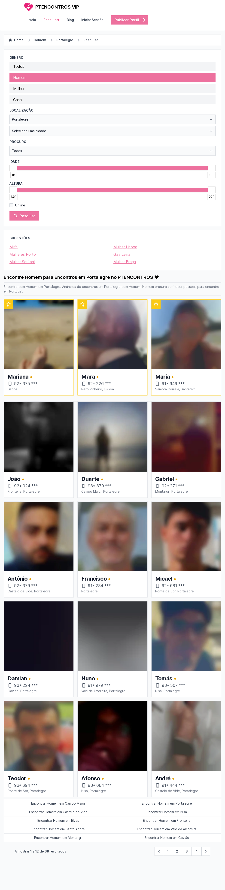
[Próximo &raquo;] (205, 851)
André (165, 778)
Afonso (92, 778)
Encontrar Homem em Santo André (58, 829)
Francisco (95, 578)
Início (31, 20)
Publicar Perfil (130, 20)
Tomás (165, 678)
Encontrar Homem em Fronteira (167, 820)
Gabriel (166, 479)
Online (20, 205)
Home (16, 40)
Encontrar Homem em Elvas (58, 820)
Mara (164, 376)
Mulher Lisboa (125, 247)
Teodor (19, 778)
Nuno (90, 678)
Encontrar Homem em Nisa (167, 812)
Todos (18, 66)
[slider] (13, 168)
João (16, 479)
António (20, 578)
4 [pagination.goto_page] (196, 851)
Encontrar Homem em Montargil (58, 838)
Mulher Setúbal (22, 261)
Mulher (18, 88)
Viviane (19, 376)
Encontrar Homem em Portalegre (167, 803)
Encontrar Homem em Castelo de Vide (58, 812)
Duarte (92, 479)
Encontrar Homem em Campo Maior (58, 803)
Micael (165, 578)
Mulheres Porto (22, 254)
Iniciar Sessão (92, 20)
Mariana (93, 376)
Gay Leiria (121, 254)
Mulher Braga (124, 261)
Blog (70, 20)
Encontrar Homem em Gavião (167, 838)
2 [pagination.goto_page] (177, 851)
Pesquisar (51, 20)
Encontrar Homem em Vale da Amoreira (167, 829)
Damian (19, 678)
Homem (40, 40)
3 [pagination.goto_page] (187, 851)
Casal (17, 99)
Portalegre (64, 40)
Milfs (13, 247)
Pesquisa (24, 216)
